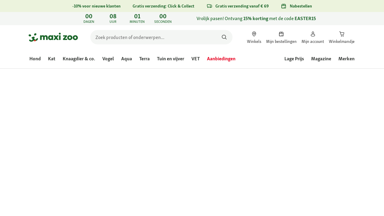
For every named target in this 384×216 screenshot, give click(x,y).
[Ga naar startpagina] (53, 37)
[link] (192, 18)
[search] (161, 37)
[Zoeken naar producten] (224, 37)
